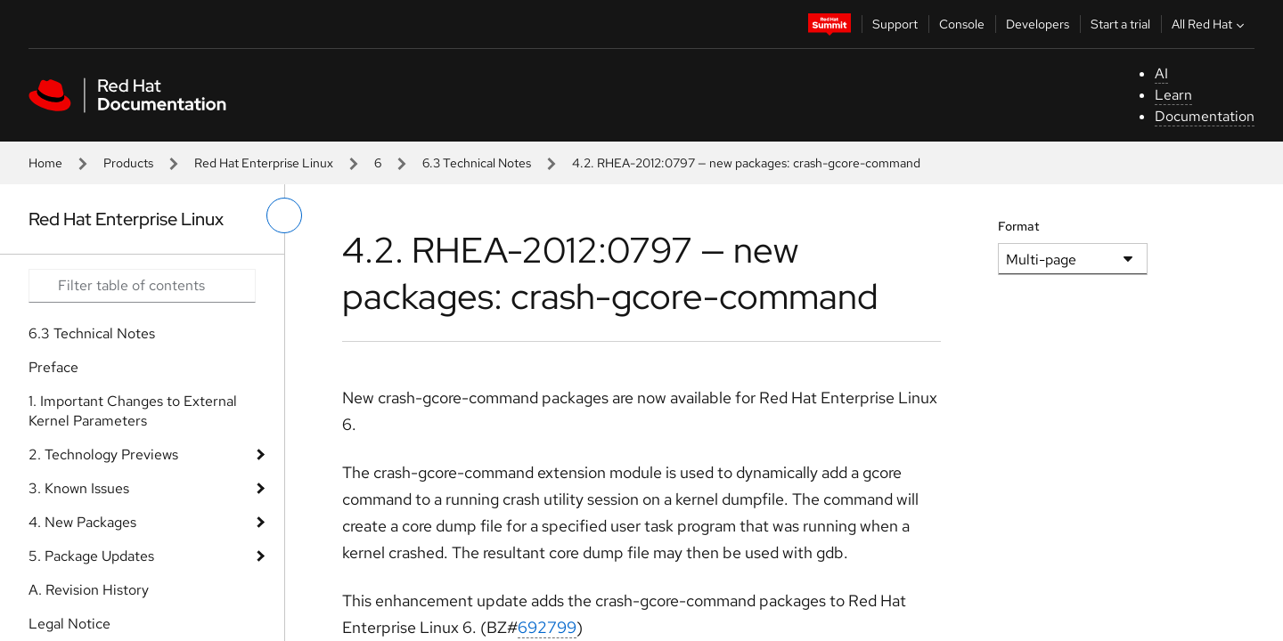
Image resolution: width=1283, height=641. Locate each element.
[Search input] (142, 286)
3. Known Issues (79, 488)
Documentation (1204, 116)
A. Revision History (89, 589)
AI (1161, 73)
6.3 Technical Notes (476, 163)
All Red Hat (1210, 24)
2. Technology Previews (103, 454)
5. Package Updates (91, 556)
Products (128, 163)
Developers (1037, 24)
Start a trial (1120, 24)
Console (962, 24)
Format (1019, 226)
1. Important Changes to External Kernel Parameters (133, 411)
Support (895, 24)
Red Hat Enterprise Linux (263, 163)
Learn (1173, 94)
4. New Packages (82, 522)
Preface (53, 367)
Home (45, 163)
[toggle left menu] (284, 215)
